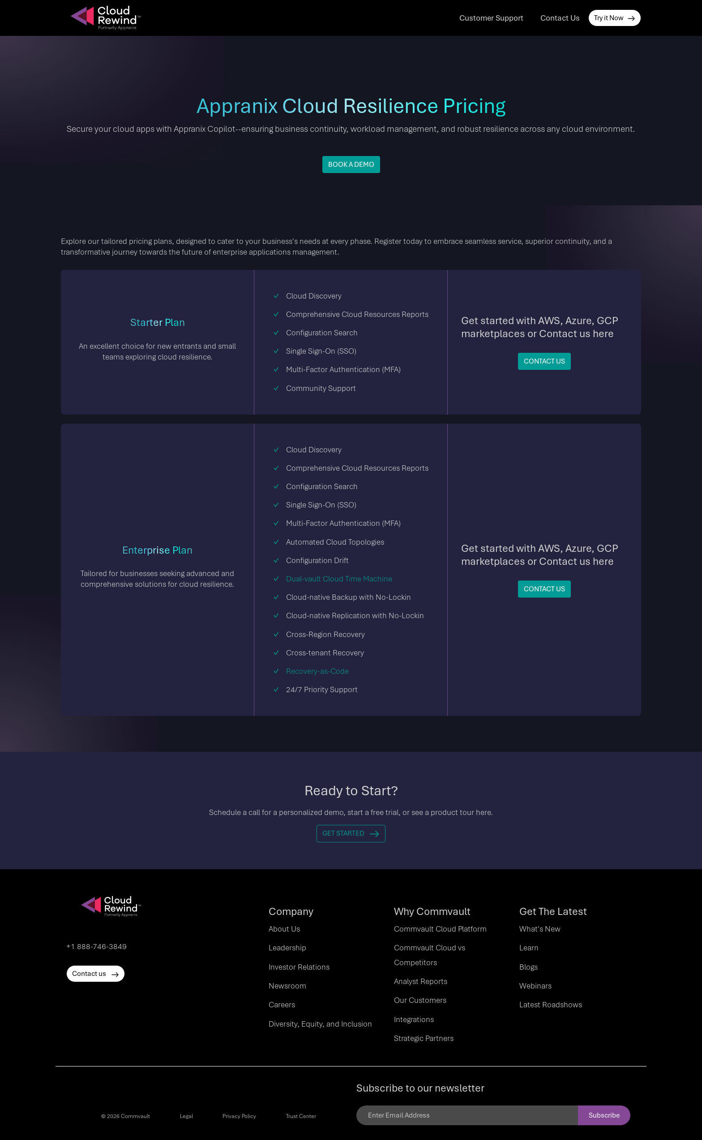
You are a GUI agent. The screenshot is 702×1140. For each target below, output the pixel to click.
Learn (529, 948)
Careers (282, 1005)
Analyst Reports (420, 981)
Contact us (95, 973)
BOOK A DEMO (351, 164)
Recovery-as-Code (317, 671)
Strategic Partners (424, 1038)
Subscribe (604, 1115)
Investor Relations (299, 967)
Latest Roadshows (550, 1005)
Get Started (351, 833)
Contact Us (560, 18)
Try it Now (614, 18)
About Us (284, 929)
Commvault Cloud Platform (440, 929)
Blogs (528, 967)
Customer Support (491, 18)
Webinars (535, 986)
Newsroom (287, 986)
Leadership (287, 948)
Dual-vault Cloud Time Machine (339, 579)
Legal (186, 1116)
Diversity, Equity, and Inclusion (320, 1024)
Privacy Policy (239, 1116)
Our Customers (420, 1000)
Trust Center (301, 1116)
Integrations (414, 1019)
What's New (540, 929)
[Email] (467, 1115)
